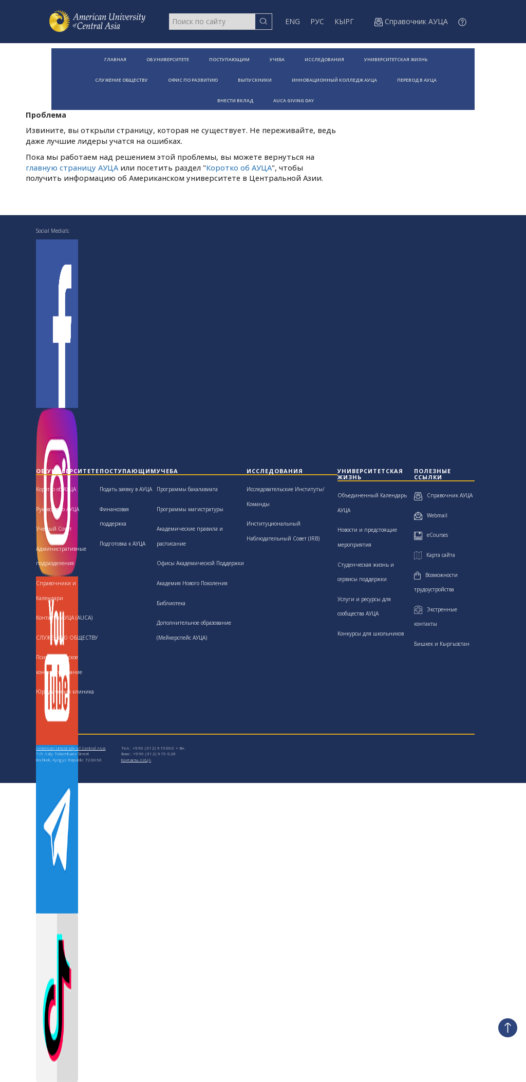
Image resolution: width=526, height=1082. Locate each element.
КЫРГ (344, 21)
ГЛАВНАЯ (115, 59)
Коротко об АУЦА (239, 168)
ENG (292, 21)
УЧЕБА (277, 59)
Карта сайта (434, 554)
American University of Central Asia (71, 748)
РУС (317, 21)
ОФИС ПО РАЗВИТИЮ (193, 80)
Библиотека (171, 603)
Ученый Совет (54, 528)
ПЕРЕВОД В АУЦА (417, 80)
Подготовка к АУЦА (122, 543)
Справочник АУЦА (443, 495)
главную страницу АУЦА (72, 168)
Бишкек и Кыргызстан (441, 643)
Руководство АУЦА (57, 509)
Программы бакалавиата (187, 489)
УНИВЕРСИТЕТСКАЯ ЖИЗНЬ (395, 59)
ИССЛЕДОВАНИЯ (324, 59)
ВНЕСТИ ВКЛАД (235, 100)
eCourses (431, 534)
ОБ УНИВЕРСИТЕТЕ (167, 59)
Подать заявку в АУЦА (126, 489)
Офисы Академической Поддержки (200, 563)
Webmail (430, 515)
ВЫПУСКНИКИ (255, 80)
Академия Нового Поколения (192, 583)
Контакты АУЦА (136, 759)
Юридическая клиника (65, 691)
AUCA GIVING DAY (293, 100)
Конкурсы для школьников (370, 633)
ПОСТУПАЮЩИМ (229, 59)
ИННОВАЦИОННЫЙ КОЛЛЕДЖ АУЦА (334, 80)
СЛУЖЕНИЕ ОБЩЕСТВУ (121, 80)
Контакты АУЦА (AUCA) (64, 617)
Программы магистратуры (190, 509)
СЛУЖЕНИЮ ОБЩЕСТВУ (67, 637)
